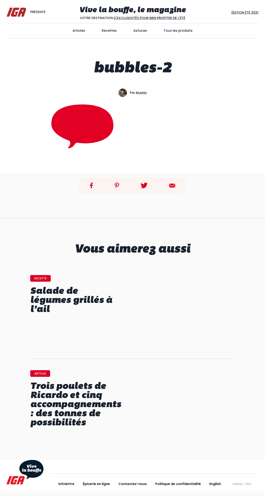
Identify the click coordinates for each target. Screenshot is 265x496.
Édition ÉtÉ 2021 (244, 12)
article (40, 373)
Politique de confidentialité (178, 483)
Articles (78, 30)
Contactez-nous (132, 483)
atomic (141, 93)
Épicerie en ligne (96, 483)
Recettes (109, 30)
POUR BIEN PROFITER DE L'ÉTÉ (162, 18)
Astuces (140, 30)
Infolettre (66, 483)
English (215, 483)
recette (40, 278)
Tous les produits (178, 30)
